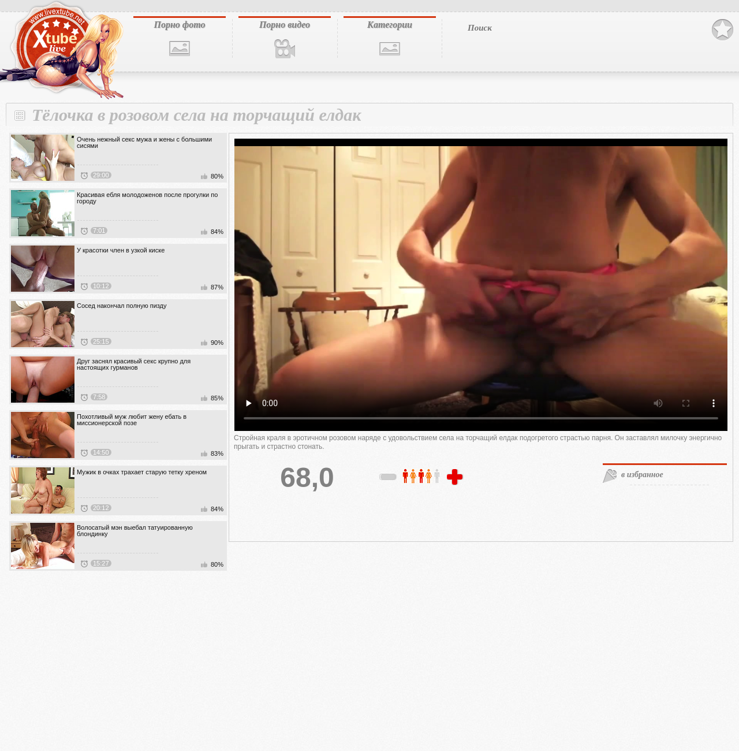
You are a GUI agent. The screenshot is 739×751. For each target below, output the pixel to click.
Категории (389, 24)
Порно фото (179, 24)
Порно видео (284, 24)
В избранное (722, 30)
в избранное (642, 474)
